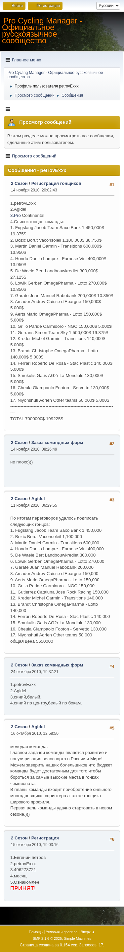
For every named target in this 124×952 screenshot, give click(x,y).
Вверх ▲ (88, 932)
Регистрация (45, 837)
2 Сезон (19, 183)
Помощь (36, 932)
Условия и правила (61, 932)
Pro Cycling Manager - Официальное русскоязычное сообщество (42, 30)
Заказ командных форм (57, 442)
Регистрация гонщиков (56, 183)
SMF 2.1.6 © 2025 (47, 938)
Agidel (38, 498)
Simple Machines (77, 938)
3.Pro (15, 215)
